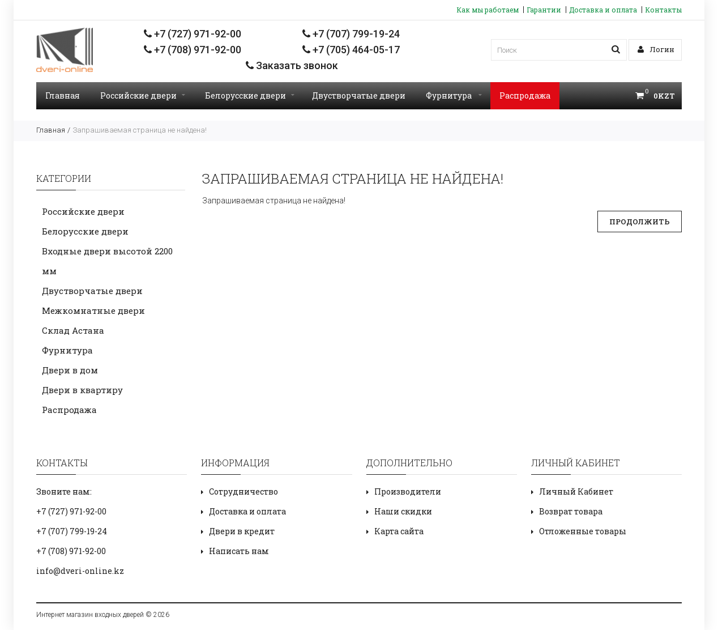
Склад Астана (73, 330)
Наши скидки (403, 511)
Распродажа (524, 95)
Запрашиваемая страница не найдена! (139, 130)
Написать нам (239, 551)
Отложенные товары (582, 531)
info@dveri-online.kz (80, 570)
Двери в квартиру (82, 389)
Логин (656, 49)
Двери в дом (70, 370)
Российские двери (142, 95)
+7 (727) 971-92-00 (192, 34)
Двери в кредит (242, 531)
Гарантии (544, 9)
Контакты (663, 9)
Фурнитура (454, 95)
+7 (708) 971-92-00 (192, 50)
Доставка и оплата (603, 9)
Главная (62, 95)
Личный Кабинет (576, 491)
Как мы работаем (487, 9)
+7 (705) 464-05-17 (351, 50)
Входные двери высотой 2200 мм (107, 260)
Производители (407, 491)
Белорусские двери (249, 95)
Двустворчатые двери (358, 95)
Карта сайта (399, 531)
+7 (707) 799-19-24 (351, 34)
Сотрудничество (243, 491)
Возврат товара (570, 511)
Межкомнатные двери (93, 310)
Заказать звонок (292, 65)
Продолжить (639, 221)
